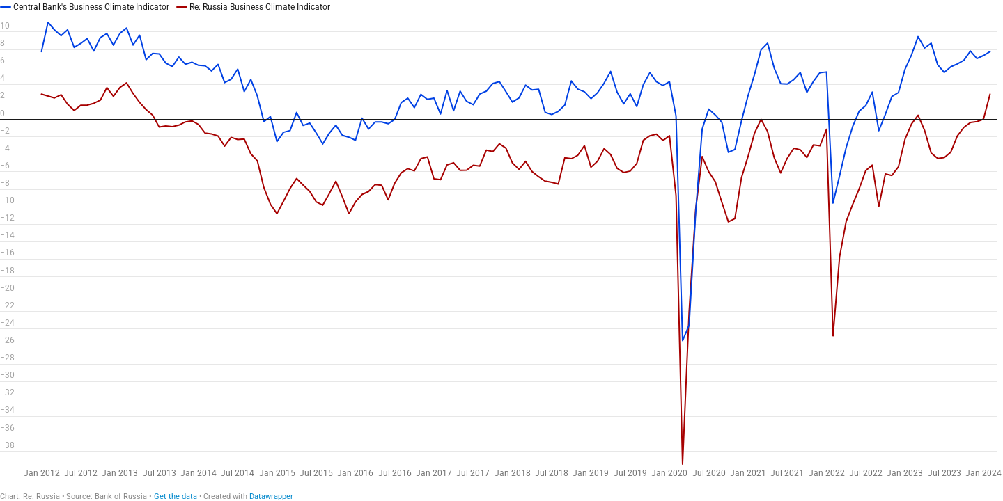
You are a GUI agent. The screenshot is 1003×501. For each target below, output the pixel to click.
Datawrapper (271, 496)
